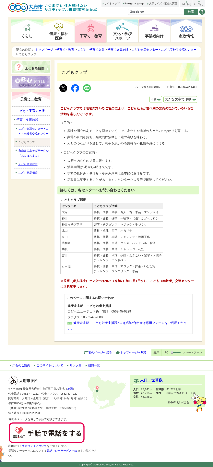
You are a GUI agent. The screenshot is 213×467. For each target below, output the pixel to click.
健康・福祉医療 (58, 35)
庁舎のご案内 (21, 365)
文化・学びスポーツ (122, 35)
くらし (26, 36)
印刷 (153, 99)
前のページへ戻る (100, 352)
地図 (70, 388)
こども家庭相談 (28, 172)
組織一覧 (94, 365)
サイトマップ (112, 3)
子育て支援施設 (118, 49)
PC (166, 352)
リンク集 (75, 365)
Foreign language (134, 3)
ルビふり (186, 4)
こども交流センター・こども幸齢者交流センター (164, 49)
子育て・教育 (90, 36)
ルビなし (199, 4)
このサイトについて (50, 365)
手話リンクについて (34, 446)
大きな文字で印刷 (178, 99)
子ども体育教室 (28, 164)
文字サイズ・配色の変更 (163, 3)
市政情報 (186, 36)
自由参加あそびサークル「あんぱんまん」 (33, 153)
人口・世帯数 (151, 380)
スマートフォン (192, 352)
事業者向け (154, 36)
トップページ (44, 49)
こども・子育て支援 (91, 49)
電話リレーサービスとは (63, 450)
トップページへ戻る (133, 352)
